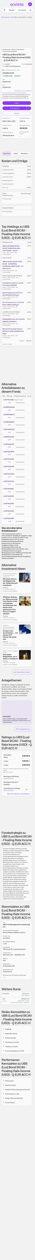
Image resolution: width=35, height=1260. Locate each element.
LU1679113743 (8, 481)
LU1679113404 (8, 474)
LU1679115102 (8, 459)
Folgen (16, 103)
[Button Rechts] (29, 108)
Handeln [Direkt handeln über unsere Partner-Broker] (16, 113)
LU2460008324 (9, 407)
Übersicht (6, 153)
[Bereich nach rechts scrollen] (30, 153)
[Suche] (30, 10)
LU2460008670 (9, 415)
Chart (16, 153)
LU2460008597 (9, 422)
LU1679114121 (8, 400)
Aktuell (11, 10)
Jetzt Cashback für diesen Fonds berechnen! (14, 93)
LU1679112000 (8, 444)
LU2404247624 (8, 429)
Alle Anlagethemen (23, 729)
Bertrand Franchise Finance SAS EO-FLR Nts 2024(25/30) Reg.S (13, 331)
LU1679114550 (8, 518)
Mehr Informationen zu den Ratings (18, 794)
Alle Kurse (24, 153)
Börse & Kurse (5, 17)
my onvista (22, 10)
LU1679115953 (8, 504)
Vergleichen (14, 108)
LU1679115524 (8, 496)
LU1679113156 (8, 511)
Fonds (12, 17)
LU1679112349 (8, 466)
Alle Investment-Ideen (22, 672)
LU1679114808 (8, 452)
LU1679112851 (8, 489)
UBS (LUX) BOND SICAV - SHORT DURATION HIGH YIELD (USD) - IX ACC (11, 248)
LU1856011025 (8, 437)
